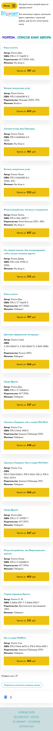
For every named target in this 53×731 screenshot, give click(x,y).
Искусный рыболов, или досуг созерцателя (26, 209)
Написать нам (26, 726)
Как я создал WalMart (15, 637)
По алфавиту (19, 721)
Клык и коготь (11, 47)
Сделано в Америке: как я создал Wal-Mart (26, 422)
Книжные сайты (26, 712)
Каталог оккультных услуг (17, 88)
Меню (7, 5)
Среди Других (11, 381)
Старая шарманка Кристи (17, 594)
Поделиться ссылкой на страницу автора (22, 685)
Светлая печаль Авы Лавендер (19, 128)
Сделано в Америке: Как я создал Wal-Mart (26, 462)
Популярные (34, 721)
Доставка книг (21, 716)
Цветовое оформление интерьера (21, 334)
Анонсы (35, 716)
